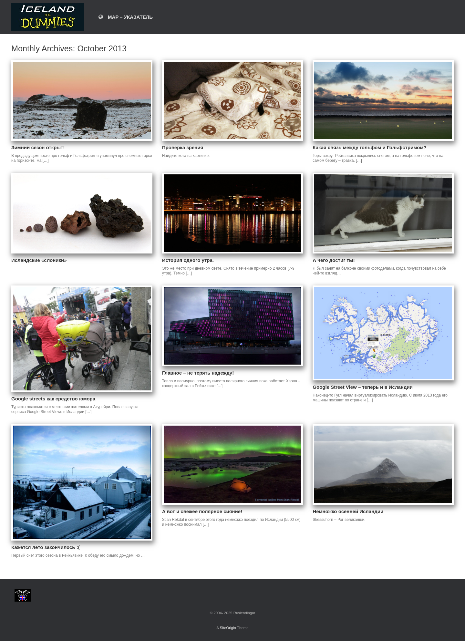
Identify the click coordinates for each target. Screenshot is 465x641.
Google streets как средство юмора (53, 398)
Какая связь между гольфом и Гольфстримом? (369, 147)
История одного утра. (188, 260)
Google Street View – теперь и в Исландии (363, 387)
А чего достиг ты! (334, 260)
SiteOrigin (228, 628)
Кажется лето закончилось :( (45, 547)
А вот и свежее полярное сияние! (202, 511)
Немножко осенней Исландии (348, 511)
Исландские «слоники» (39, 260)
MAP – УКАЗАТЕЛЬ (125, 17)
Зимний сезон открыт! (38, 147)
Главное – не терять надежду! (198, 373)
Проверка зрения (182, 147)
